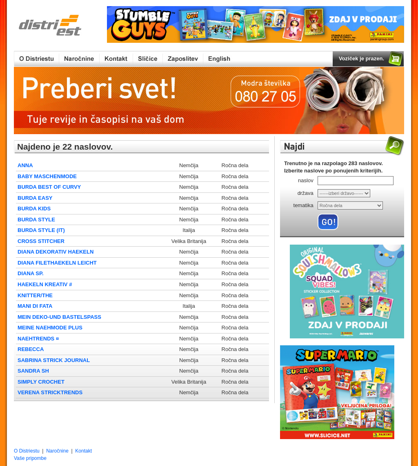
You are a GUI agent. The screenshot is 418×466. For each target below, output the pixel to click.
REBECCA (31, 349)
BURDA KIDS (34, 208)
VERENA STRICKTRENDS (50, 392)
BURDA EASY (35, 198)
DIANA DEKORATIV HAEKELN (55, 252)
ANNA (25, 165)
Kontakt (83, 451)
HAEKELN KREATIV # (45, 284)
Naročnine (57, 451)
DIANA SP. (31, 273)
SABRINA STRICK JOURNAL (54, 360)
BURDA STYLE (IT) (41, 230)
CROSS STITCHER (41, 241)
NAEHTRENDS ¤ (38, 339)
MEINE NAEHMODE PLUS (50, 328)
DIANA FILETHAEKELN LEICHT (57, 263)
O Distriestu (27, 451)
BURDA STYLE (36, 219)
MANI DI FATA (35, 306)
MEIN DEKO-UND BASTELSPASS (59, 317)
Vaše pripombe (30, 458)
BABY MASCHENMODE (47, 176)
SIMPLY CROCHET (41, 382)
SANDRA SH (33, 371)
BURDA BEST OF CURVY (49, 187)
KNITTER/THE (35, 295)
